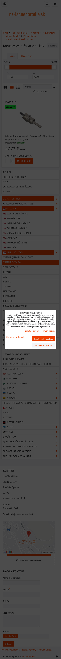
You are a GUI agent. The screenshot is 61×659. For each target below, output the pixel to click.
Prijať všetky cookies (43, 339)
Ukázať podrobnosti (15, 337)
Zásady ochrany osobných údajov (40, 331)
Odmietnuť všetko (43, 345)
